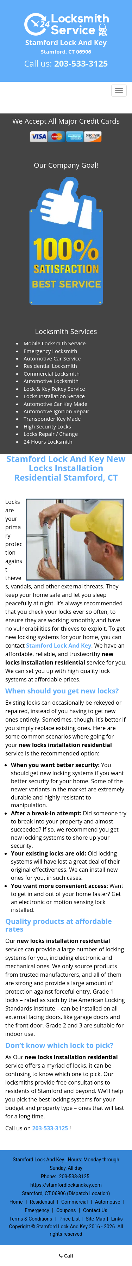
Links (117, 1219)
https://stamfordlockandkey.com (66, 1185)
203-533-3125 (81, 63)
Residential (42, 1202)
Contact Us (95, 1210)
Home (16, 1202)
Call (66, 1255)
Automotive (107, 1202)
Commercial (74, 1202)
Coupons (66, 1210)
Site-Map (95, 1219)
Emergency (37, 1210)
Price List (69, 1219)
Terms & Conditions (30, 1219)
